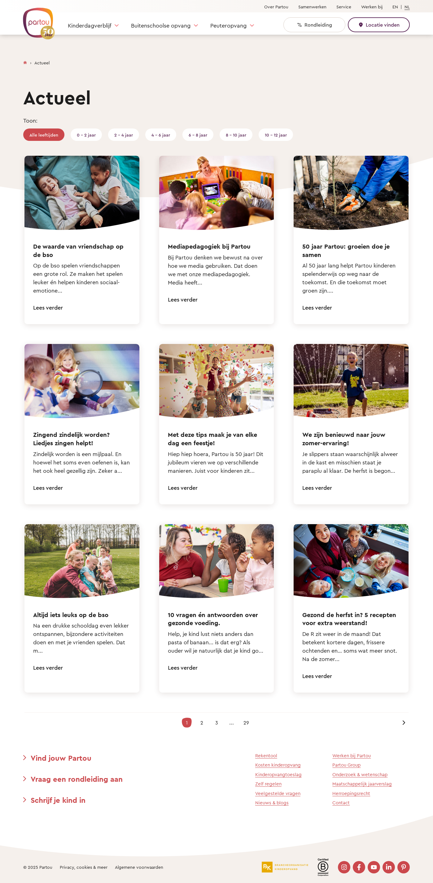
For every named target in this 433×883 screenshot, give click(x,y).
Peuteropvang (228, 25)
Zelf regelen (268, 784)
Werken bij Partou (351, 756)
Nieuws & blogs (272, 803)
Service (343, 6)
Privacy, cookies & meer (83, 867)
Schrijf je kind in (58, 800)
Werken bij (372, 6)
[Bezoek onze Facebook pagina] (359, 867)
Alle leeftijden (43, 134)
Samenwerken (312, 6)
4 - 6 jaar (160, 134)
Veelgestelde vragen (277, 793)
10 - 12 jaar (276, 134)
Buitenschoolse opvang (160, 25)
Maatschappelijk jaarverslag (362, 784)
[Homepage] (25, 61)
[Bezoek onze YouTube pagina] (374, 867)
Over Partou (276, 6)
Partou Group (346, 765)
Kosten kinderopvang (278, 765)
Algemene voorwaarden (139, 867)
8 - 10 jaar (236, 134)
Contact (341, 803)
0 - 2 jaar (86, 134)
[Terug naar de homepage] (36, 20)
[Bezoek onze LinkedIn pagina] (389, 867)
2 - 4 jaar (123, 134)
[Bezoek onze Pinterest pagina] (403, 867)
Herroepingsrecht (351, 793)
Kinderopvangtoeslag (278, 774)
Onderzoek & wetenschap (359, 774)
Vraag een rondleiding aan (77, 779)
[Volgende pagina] (404, 723)
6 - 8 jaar (198, 134)
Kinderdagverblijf (89, 25)
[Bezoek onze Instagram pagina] (344, 867)
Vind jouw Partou (61, 758)
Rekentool (266, 756)
